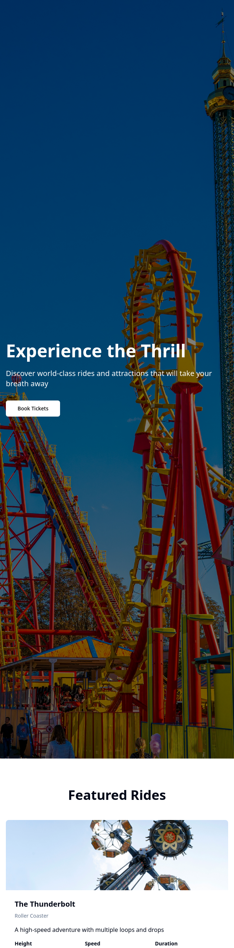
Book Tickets (33, 408)
